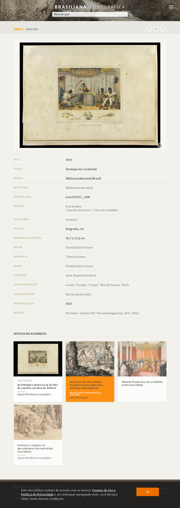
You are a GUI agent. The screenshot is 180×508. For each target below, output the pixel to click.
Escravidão (73, 206)
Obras (18, 29)
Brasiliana (90, 7)
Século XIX (87, 313)
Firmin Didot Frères (79, 247)
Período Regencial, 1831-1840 (118, 313)
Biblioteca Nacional (79, 188)
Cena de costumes (78, 210)
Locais (70, 285)
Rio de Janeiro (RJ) (78, 294)
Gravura (71, 219)
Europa (81, 285)
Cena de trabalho (105, 210)
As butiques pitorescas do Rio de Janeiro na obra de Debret (37, 386)
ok (147, 491)
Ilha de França (110, 285)
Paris (125, 285)
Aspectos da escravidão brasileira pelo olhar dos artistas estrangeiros (86, 385)
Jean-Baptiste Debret (81, 275)
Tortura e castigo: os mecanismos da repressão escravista (35, 448)
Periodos (72, 313)
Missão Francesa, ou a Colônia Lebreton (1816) (142, 383)
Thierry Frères (76, 257)
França (93, 285)
